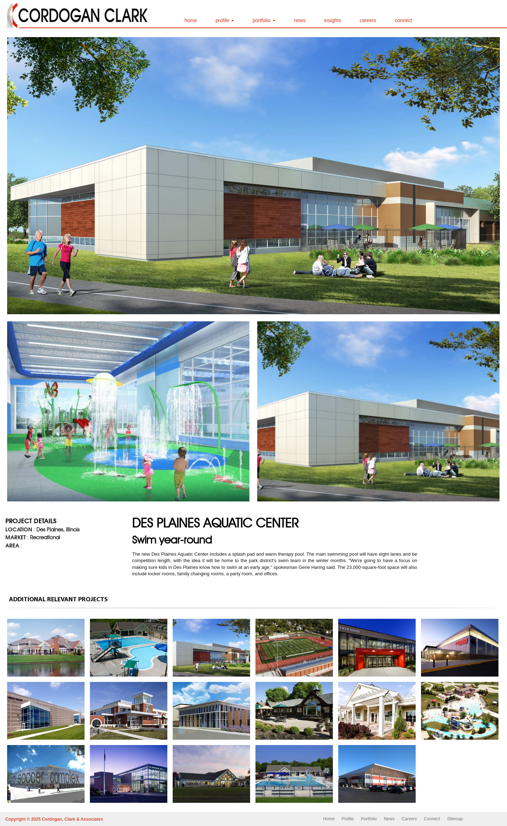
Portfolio (369, 818)
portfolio (264, 20)
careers (368, 20)
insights (332, 20)
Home (329, 818)
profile (225, 20)
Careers (409, 818)
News (389, 818)
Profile (348, 818)
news (300, 20)
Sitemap (455, 818)
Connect (432, 818)
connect (403, 20)
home (190, 20)
